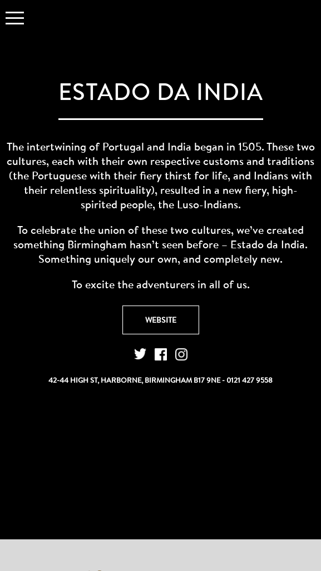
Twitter (140, 354)
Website (160, 320)
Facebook (161, 354)
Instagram (181, 354)
